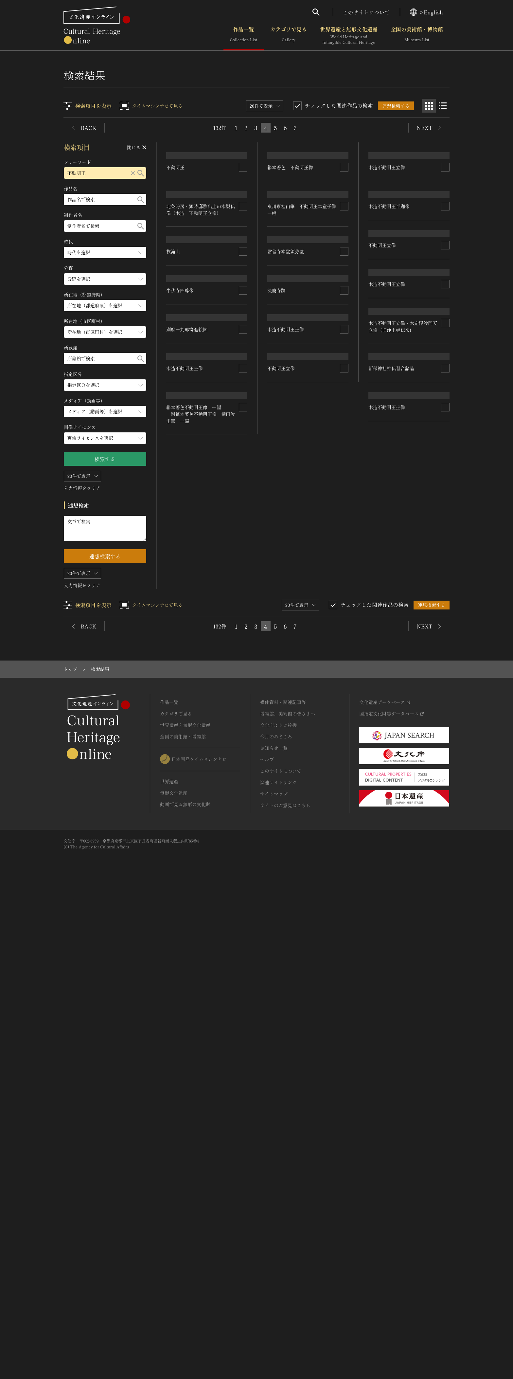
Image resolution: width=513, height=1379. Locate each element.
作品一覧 (243, 35)
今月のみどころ (276, 1227)
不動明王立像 (281, 1057)
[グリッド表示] (429, 106)
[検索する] (140, 173)
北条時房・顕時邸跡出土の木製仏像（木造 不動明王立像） (201, 342)
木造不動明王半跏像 (389, 419)
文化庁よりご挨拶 (278, 1215)
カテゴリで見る (288, 35)
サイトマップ (274, 1284)
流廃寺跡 (277, 749)
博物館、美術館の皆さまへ (287, 1204)
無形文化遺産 (173, 1283)
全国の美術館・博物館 (417, 35)
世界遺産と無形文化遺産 (349, 35)
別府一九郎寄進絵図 (187, 730)
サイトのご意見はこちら (285, 1295)
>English (426, 12)
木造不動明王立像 (386, 333)
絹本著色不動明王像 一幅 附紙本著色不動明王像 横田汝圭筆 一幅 (201, 1034)
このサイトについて (366, 12)
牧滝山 (173, 484)
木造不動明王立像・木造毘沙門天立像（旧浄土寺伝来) (402, 878)
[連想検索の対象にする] (243, 213)
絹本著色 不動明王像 (290, 322)
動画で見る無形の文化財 (185, 1294)
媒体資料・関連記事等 (283, 1192)
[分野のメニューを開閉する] (105, 279)
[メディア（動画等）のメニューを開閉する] (105, 411)
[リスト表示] (443, 106)
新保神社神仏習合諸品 (391, 957)
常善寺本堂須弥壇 (286, 663)
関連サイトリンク (278, 1272)
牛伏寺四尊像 (180, 577)
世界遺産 (169, 1271)
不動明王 (176, 213)
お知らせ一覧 (274, 1238)
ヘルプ (267, 1249)
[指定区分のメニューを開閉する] (105, 385)
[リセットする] (132, 173)
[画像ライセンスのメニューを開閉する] (105, 438)
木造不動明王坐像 (185, 934)
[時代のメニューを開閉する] (105, 252)
